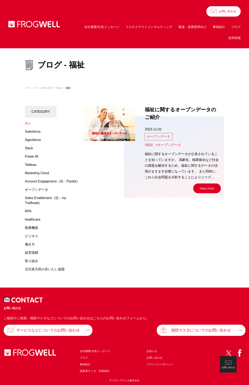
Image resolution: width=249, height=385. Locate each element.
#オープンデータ (168, 145)
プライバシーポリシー (159, 364)
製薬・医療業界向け (192, 27)
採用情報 (234, 38)
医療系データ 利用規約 (94, 371)
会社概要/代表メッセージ (101, 27)
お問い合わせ (227, 11)
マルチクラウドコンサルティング (149, 27)
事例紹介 (219, 27)
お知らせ (151, 351)
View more (207, 188)
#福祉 (149, 145)
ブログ (236, 27)
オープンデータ (158, 136)
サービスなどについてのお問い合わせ (48, 330)
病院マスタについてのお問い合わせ (201, 330)
